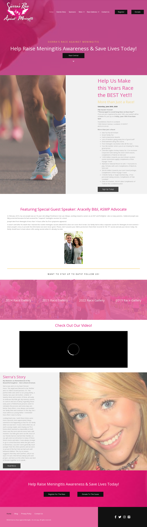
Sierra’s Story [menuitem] (61, 12)
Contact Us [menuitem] (105, 12)
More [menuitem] (80, 12)
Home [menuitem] (51, 12)
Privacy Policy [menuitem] (26, 514)
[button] (83, 12)
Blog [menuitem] (16, 514)
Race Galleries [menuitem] (92, 12)
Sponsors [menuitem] (72, 12)
